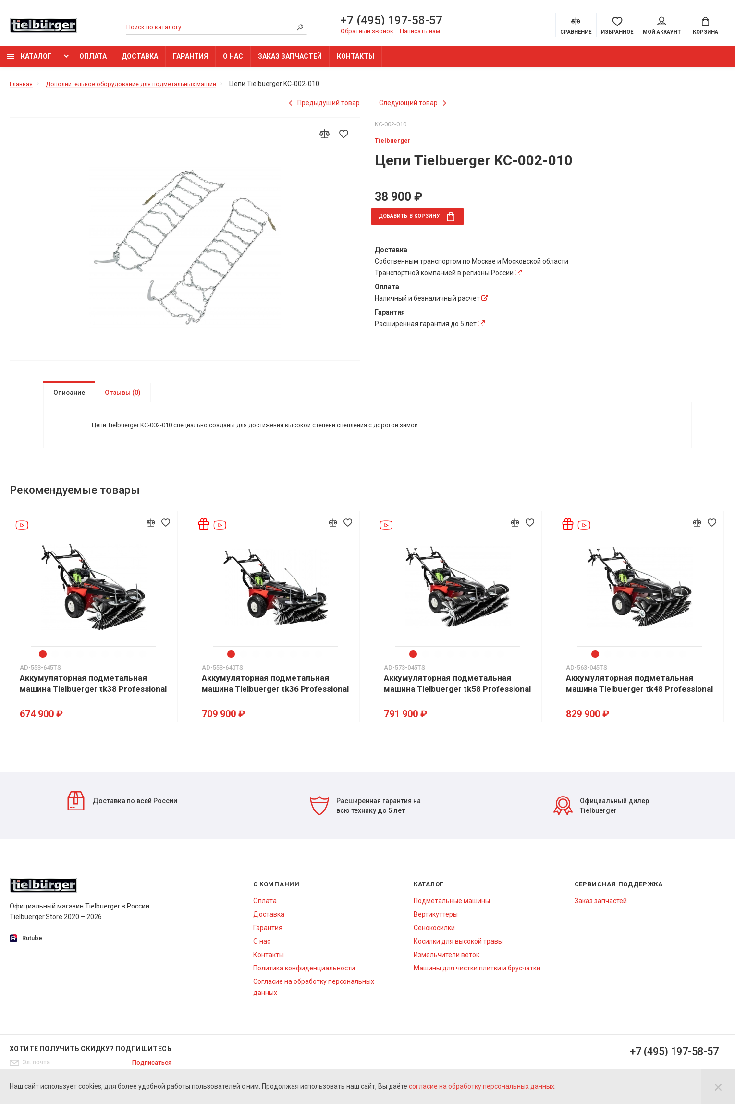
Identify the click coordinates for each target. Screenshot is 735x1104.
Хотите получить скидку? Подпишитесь (91, 1058)
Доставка (140, 61)
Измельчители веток (446, 964)
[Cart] (705, 26)
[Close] (718, 1086)
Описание (69, 397)
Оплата (93, 61)
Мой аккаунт (662, 27)
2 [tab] (56, 663)
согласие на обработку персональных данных (481, 1086)
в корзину (423, 222)
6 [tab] (106, 663)
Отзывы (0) (123, 397)
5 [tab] (93, 663)
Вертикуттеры (436, 923)
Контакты (355, 61)
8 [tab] (131, 663)
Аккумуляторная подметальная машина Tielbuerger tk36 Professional (275, 692)
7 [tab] (118, 663)
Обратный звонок (367, 32)
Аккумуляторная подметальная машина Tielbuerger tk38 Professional (93, 692)
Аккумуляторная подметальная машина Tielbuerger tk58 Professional (457, 692)
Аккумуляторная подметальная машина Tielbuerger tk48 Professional (639, 692)
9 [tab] (143, 663)
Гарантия (190, 61)
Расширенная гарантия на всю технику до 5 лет (365, 814)
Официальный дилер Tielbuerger (601, 814)
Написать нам (420, 32)
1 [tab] (44, 663)
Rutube (26, 948)
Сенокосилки (434, 937)
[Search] (300, 28)
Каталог (29, 61)
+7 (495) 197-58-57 (391, 21)
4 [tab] (81, 663)
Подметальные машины (452, 910)
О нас (233, 61)
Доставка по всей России (121, 810)
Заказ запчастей (290, 61)
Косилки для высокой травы (458, 950)
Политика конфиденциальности (304, 977)
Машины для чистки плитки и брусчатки (477, 977)
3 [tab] (69, 663)
